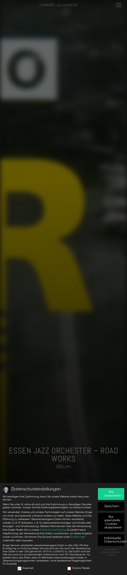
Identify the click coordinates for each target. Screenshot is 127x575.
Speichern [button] (111, 506)
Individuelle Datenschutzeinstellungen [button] (114, 540)
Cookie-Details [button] (111, 549)
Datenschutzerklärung (53, 530)
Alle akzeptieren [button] (113, 493)
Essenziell (25, 568)
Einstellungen (77, 537)
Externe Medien (78, 568)
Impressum (111, 555)
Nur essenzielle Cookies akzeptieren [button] (113, 522)
